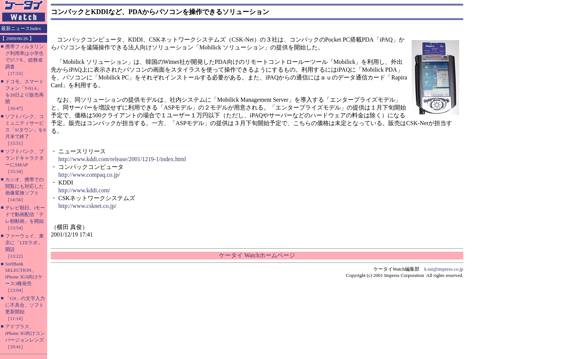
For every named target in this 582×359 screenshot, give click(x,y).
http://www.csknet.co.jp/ (87, 206)
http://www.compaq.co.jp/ (89, 175)
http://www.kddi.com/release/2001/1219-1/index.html (122, 159)
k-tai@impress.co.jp (443, 269)
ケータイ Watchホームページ (257, 255)
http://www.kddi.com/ (84, 190)
